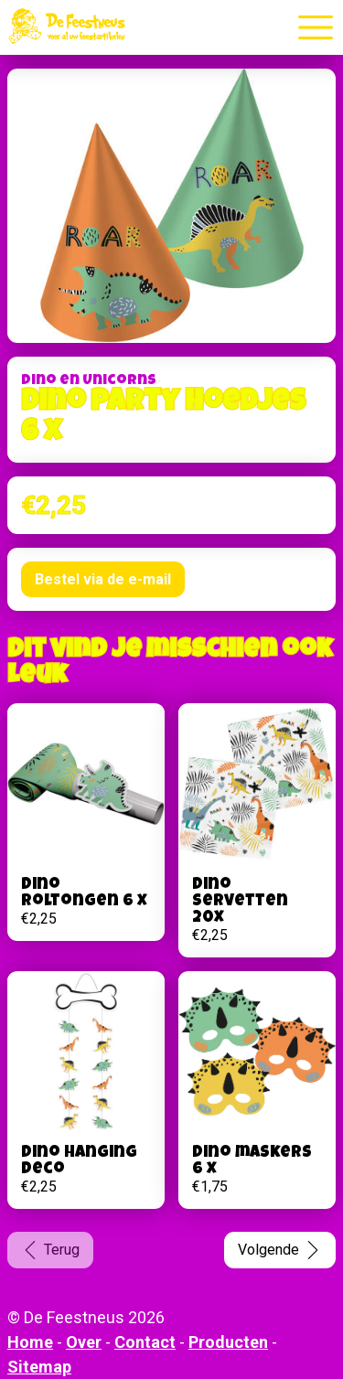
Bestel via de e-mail (103, 579)
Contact (145, 1342)
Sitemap (39, 1366)
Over (84, 1342)
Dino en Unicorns (88, 381)
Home (30, 1342)
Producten (228, 1342)
